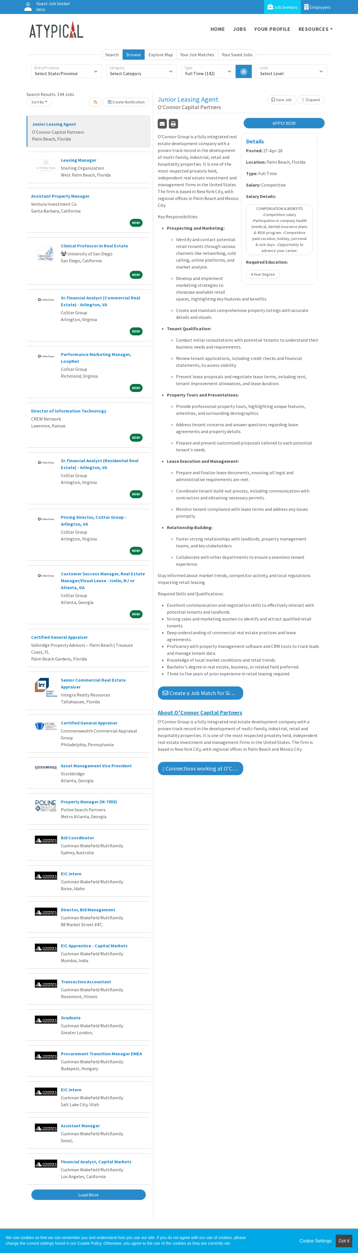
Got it (344, 1240)
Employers (317, 7)
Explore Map (161, 54)
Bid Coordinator (77, 837)
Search (112, 54)
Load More (88, 1195)
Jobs (239, 29)
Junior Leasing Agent (54, 124)
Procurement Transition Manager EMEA (101, 1053)
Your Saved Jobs (237, 54)
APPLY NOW (284, 123)
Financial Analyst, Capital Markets (96, 1161)
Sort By (37, 102)
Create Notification (126, 102)
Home (218, 29)
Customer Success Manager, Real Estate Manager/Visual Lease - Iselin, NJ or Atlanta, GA (103, 580)
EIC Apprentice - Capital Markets (94, 945)
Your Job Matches (197, 54)
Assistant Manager (80, 1125)
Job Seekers (282, 7)
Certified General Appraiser (59, 637)
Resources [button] (314, 29)
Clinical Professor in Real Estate (94, 246)
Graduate (71, 1017)
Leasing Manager (78, 160)
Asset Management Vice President (96, 765)
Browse (133, 54)
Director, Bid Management (88, 909)
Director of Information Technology (68, 411)
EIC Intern (71, 873)
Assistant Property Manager (60, 196)
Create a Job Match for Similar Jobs (203, 692)
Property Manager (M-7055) (89, 801)
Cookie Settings (315, 1240)
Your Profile (272, 29)
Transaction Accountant (86, 981)
